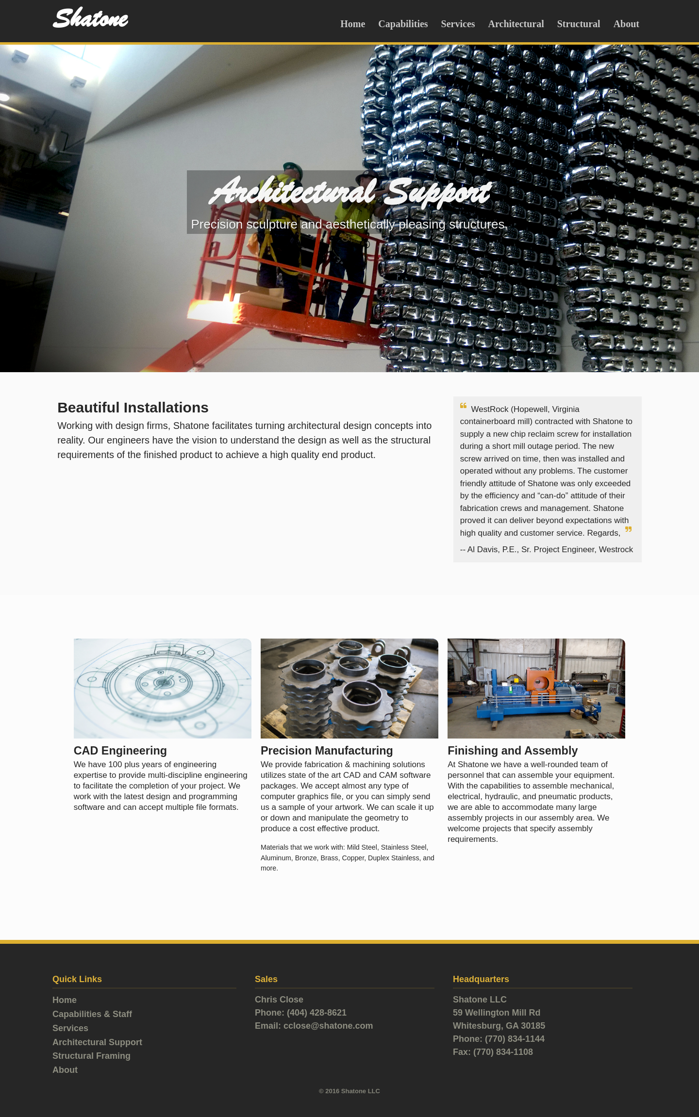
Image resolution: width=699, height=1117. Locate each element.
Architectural (516, 23)
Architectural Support (97, 1042)
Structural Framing (91, 1056)
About (626, 23)
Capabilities (403, 23)
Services (458, 23)
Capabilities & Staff (92, 1014)
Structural (578, 23)
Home (352, 23)
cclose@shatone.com (328, 1026)
